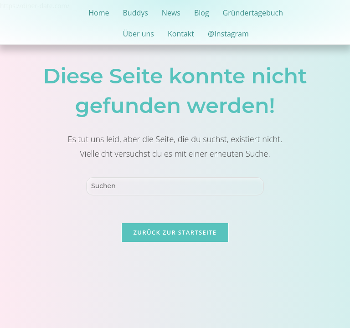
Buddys (135, 13)
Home (98, 13)
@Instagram (228, 34)
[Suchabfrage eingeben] (175, 186)
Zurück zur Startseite (175, 232)
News (171, 13)
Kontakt (181, 34)
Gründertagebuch (253, 13)
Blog (201, 13)
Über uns (138, 34)
